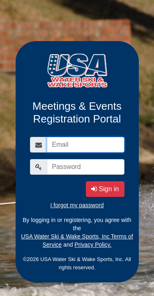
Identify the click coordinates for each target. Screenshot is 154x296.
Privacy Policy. (92, 244)
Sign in (105, 188)
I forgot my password (77, 205)
